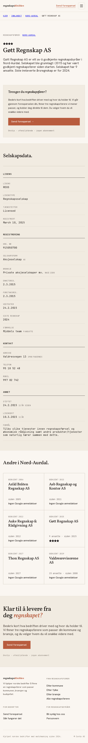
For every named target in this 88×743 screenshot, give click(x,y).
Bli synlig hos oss (55, 714)
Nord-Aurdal (31, 16)
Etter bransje (53, 694)
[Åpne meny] (81, 5)
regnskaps (13, 5)
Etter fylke (52, 690)
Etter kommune (54, 685)
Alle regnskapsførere (58, 698)
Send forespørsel (66, 5)
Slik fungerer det (12, 718)
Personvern (52, 718)
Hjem (5, 16)
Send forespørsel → (22, 121)
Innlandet (16, 16)
